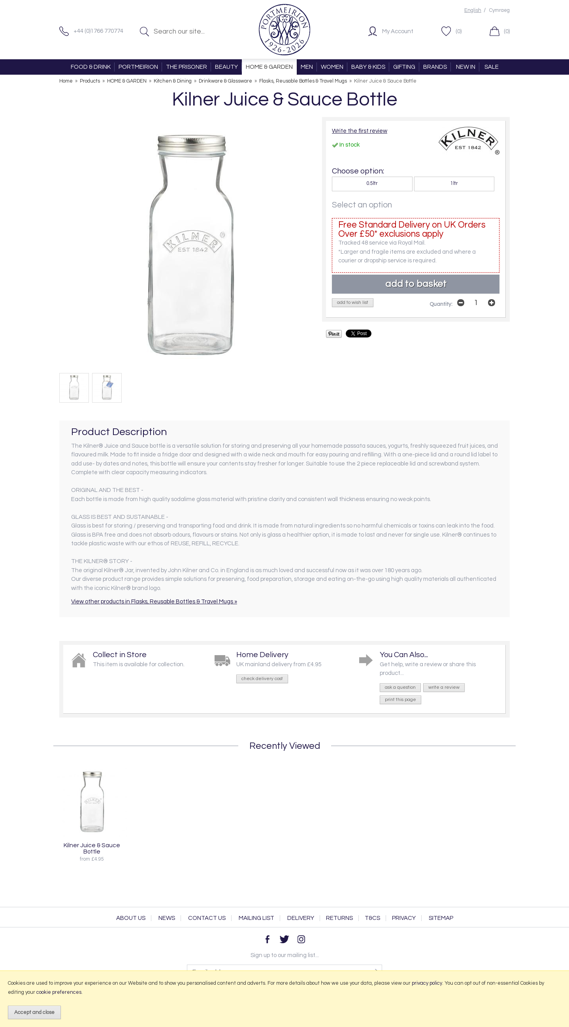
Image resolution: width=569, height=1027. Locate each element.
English (472, 10)
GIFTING (404, 67)
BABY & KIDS (368, 67)
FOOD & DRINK (91, 67)
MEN (307, 67)
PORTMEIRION (138, 67)
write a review (444, 687)
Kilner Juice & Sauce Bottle (92, 848)
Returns (339, 918)
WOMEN (332, 67)
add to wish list (352, 302)
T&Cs (372, 918)
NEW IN (465, 67)
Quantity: (441, 304)
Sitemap (441, 918)
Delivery (300, 918)
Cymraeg (499, 10)
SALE (491, 67)
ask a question (400, 687)
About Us (130, 918)
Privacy (404, 918)
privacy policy (427, 983)
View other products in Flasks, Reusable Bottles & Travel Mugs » (154, 602)
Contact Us (207, 918)
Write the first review (359, 131)
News (166, 918)
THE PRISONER (186, 67)
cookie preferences (58, 992)
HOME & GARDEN (269, 67)
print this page (400, 699)
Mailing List (256, 918)
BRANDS (435, 67)
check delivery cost (262, 678)
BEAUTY (226, 67)
